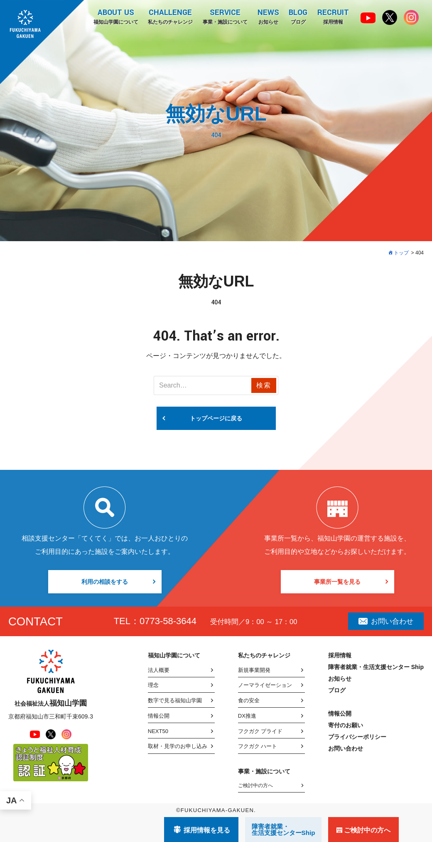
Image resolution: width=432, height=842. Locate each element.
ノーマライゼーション (265, 685)
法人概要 (158, 670)
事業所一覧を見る (337, 581)
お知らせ (268, 16)
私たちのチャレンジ (169, 16)
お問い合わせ (385, 621)
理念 (153, 685)
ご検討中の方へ (255, 785)
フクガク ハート (257, 746)
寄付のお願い (345, 725)
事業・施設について (224, 16)
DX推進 (247, 716)
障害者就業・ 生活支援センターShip (283, 829)
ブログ (298, 16)
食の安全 (249, 700)
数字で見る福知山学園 (175, 700)
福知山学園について (115, 16)
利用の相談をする (104, 581)
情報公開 (158, 716)
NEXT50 (158, 731)
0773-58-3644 (168, 621)
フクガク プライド (260, 731)
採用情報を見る (207, 830)
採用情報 (333, 16)
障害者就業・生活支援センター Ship (376, 667)
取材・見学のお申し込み (177, 746)
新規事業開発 (254, 670)
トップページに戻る (216, 418)
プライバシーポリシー (357, 736)
